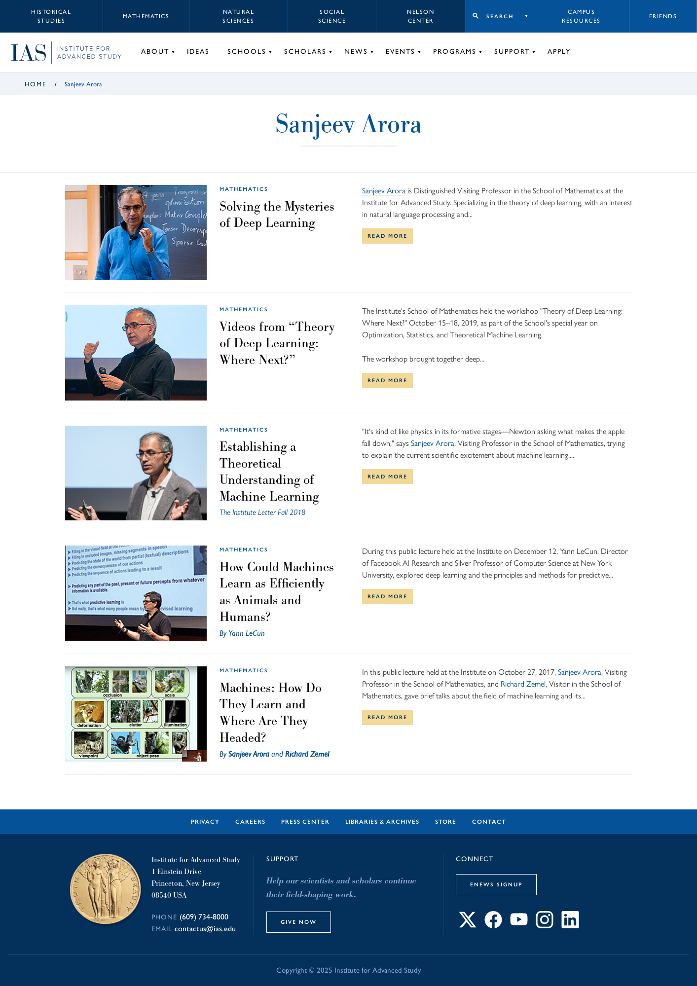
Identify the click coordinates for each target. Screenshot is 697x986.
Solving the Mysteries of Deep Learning (277, 214)
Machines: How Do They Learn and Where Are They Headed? (271, 712)
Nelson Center (420, 16)
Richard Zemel (307, 754)
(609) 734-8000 (204, 916)
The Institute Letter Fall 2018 (262, 512)
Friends (663, 16)
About (155, 51)
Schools (246, 51)
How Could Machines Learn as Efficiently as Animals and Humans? (277, 591)
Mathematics (146, 16)
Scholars (305, 51)
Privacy (205, 821)
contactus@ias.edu (205, 928)
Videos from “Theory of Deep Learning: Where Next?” (277, 343)
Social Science (332, 16)
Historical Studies (51, 16)
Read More (387, 235)
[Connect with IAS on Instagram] (544, 925)
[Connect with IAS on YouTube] (519, 925)
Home (36, 84)
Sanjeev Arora (383, 190)
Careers (250, 821)
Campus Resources (581, 16)
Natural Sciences (238, 16)
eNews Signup (496, 884)
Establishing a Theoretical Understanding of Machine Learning (269, 471)
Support (512, 51)
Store (445, 821)
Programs (455, 51)
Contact (489, 821)
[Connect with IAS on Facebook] (493, 925)
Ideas (198, 51)
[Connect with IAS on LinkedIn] (570, 925)
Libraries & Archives (382, 821)
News (356, 51)
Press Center (305, 821)
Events (400, 51)
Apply (559, 51)
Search (500, 16)
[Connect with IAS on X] (467, 925)
